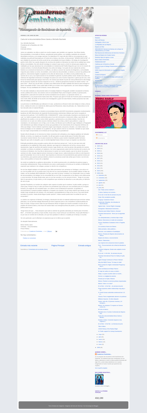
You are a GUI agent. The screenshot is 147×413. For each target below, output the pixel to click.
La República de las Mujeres (103, 44)
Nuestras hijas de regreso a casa (104, 57)
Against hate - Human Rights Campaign (109, 206)
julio (100, 185)
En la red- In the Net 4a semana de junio (109, 194)
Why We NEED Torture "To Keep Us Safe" (110, 262)
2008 (98, 347)
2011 (98, 168)
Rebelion (97, 38)
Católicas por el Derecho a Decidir (104, 64)
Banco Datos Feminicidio (102, 59)
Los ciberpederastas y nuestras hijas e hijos (110, 217)
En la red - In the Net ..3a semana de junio (110, 253)
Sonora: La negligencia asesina (107, 276)
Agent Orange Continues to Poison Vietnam (110, 259)
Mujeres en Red (99, 47)
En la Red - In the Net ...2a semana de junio (110, 286)
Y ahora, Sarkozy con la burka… (107, 192)
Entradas (99, 135)
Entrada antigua (84, 245)
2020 (98, 151)
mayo (100, 334)
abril (100, 337)
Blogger (96, 406)
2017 (98, 158)
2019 (98, 153)
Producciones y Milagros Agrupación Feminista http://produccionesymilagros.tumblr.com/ (108, 85)
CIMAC (97, 72)
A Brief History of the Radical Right (108, 329)
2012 (98, 165)
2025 (98, 146)
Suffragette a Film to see (102, 42)
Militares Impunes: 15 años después (108, 299)
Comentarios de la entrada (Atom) (38, 249)
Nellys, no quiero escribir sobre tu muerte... (110, 273)
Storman (80, 406)
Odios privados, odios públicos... (107, 229)
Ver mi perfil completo (101, 368)
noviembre (102, 177)
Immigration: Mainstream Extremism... (109, 208)
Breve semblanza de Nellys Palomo (108, 268)
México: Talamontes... (104, 240)
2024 (98, 148)
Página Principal (57, 245)
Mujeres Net (98, 80)
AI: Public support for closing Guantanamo (110, 331)
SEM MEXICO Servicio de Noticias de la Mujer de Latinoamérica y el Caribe (109, 49)
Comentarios (100, 138)
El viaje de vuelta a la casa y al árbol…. (109, 271)
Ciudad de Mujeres (100, 74)
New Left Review (100, 40)
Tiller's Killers (102, 326)
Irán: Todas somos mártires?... (106, 189)
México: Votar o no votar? (105, 283)
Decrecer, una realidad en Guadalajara (109, 231)
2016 (98, 160)
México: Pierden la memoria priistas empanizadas (112, 281)
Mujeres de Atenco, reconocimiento (108, 238)
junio (100, 187)
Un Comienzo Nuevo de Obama (107, 226)
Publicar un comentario (29, 238)
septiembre (102, 180)
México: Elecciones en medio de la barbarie (110, 220)
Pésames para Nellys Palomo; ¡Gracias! (109, 211)
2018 (98, 156)
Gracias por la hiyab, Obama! (106, 278)
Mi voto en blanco (103, 309)
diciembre (101, 175)
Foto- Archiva (99, 83)
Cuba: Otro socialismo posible (106, 197)
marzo (100, 339)
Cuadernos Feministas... (104, 354)
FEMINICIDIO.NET (100, 62)
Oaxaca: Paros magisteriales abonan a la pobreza (112, 296)
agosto (101, 182)
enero (100, 344)
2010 (98, 170)
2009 (98, 173)
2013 (98, 163)
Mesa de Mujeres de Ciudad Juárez (105, 55)
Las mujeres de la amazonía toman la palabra (111, 243)
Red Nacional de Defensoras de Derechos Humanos (109, 53)
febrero (101, 342)
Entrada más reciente (29, 245)
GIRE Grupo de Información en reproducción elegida (110, 70)
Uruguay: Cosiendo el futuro (106, 199)
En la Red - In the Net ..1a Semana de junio (110, 324)
